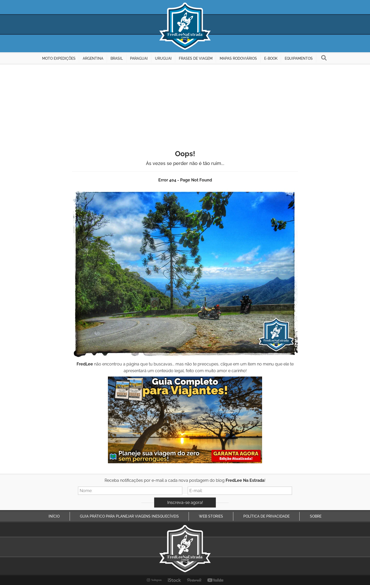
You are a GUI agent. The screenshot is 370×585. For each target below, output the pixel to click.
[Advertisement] (185, 103)
